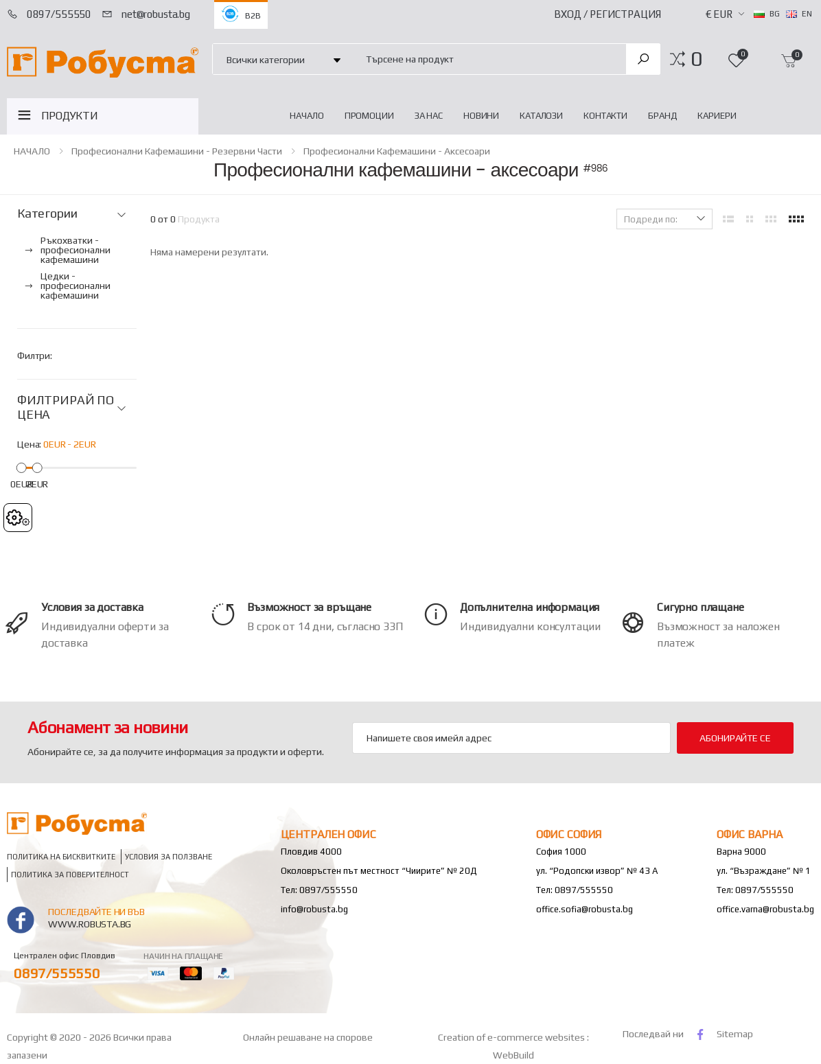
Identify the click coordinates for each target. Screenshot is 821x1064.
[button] (696, 59)
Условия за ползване (168, 856)
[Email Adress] (511, 738)
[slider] (21, 467)
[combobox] (488, 58)
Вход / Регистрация (607, 14)
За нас (429, 116)
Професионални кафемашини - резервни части (176, 151)
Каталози (541, 116)
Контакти (605, 116)
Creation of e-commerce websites (512, 1037)
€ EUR (719, 14)
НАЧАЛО (306, 116)
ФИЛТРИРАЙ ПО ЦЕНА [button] (65, 407)
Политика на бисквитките (61, 856)
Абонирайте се (734, 737)
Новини (481, 116)
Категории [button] (47, 213)
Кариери (716, 116)
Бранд (662, 116)
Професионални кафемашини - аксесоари (396, 151)
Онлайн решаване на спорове (308, 1037)
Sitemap (735, 1034)
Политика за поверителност (70, 874)
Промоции (369, 116)
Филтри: (34, 355)
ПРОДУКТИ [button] (69, 115)
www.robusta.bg (89, 923)
